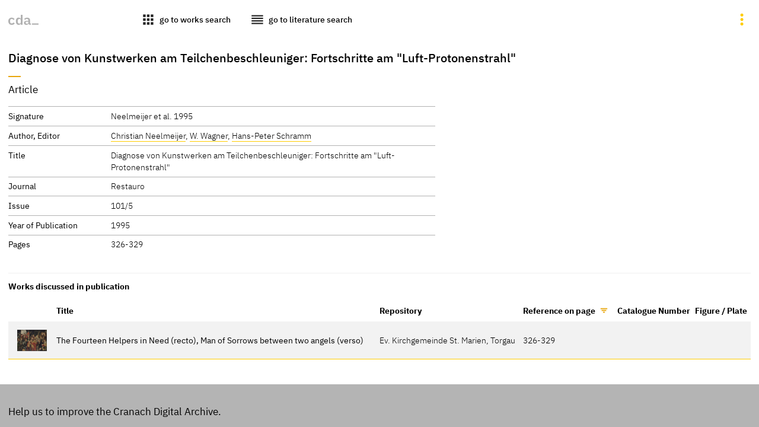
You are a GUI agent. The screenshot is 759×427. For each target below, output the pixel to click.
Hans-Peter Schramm (271, 135)
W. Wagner (209, 135)
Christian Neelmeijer (148, 135)
